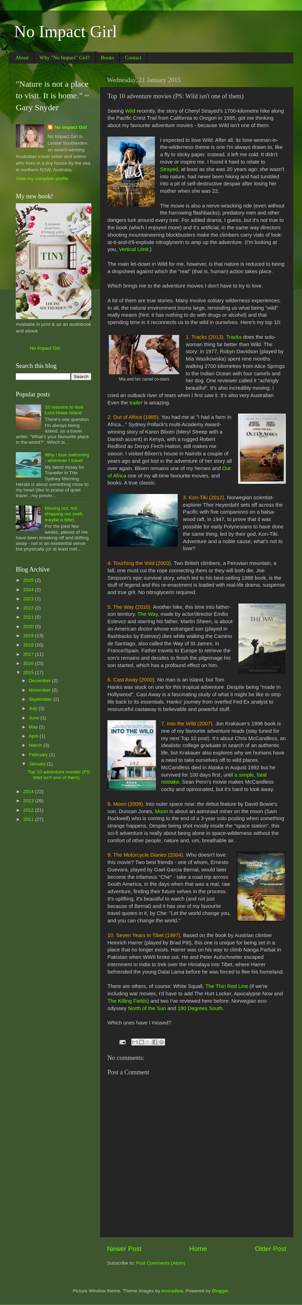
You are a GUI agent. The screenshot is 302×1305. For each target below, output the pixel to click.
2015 (29, 672)
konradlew (172, 1290)
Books (107, 57)
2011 (29, 819)
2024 (29, 589)
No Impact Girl (65, 31)
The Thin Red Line (226, 986)
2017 (29, 654)
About (22, 57)
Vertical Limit (133, 249)
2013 (29, 800)
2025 (29, 580)
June (34, 717)
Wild (130, 111)
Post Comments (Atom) (160, 1263)
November (40, 690)
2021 (29, 617)
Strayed (169, 169)
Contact (133, 57)
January (38, 763)
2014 (29, 791)
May (34, 727)
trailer (136, 403)
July (34, 708)
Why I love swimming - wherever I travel (67, 457)
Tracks (234, 337)
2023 (29, 598)
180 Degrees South (200, 1008)
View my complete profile (42, 178)
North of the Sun (147, 1008)
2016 (29, 663)
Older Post (270, 1248)
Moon (161, 811)
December (40, 680)
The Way (147, 614)
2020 (29, 626)
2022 (29, 608)
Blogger (220, 1290)
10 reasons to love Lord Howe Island (64, 409)
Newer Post (124, 1248)
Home (198, 1248)
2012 (29, 810)
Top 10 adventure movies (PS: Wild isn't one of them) (59, 774)
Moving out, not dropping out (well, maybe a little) (64, 514)
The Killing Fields (127, 1001)
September (41, 699)
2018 (29, 644)
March (36, 745)
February (39, 754)
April (34, 736)
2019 (29, 635)
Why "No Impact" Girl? (64, 57)
